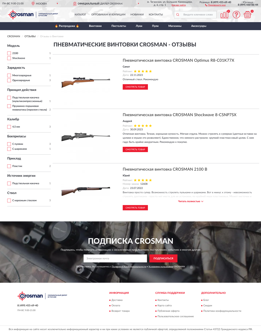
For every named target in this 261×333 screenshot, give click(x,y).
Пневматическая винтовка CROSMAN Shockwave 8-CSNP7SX (179, 115)
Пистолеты (118, 26)
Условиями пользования (161, 266)
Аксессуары (198, 26)
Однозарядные (21, 80)
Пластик (17, 166)
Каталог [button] (80, 14)
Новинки (137, 14)
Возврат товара (120, 311)
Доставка (117, 300)
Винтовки (95, 26)
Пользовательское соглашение (176, 316)
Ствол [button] (11, 193)
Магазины (174, 26)
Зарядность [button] (16, 68)
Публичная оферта (168, 311)
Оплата (115, 305)
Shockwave (18, 58)
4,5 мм (16, 127)
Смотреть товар (135, 87)
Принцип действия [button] (21, 90)
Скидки (207, 305)
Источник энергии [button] (21, 175)
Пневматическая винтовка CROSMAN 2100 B (165, 169)
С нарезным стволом (24, 200)
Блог (206, 300)
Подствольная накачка (25, 183)
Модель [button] (13, 46)
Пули (155, 26)
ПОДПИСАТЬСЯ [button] (163, 258)
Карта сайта (165, 305)
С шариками (19, 149)
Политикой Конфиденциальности (129, 266)
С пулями (17, 144)
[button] (215, 5)
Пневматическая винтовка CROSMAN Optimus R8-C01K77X (178, 60)
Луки (139, 26)
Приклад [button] (14, 158)
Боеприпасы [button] (16, 136)
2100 (15, 53)
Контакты (156, 14)
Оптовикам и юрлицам (108, 14)
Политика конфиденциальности (222, 311)
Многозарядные (21, 75)
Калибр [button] (13, 119)
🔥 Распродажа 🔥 (67, 26)
